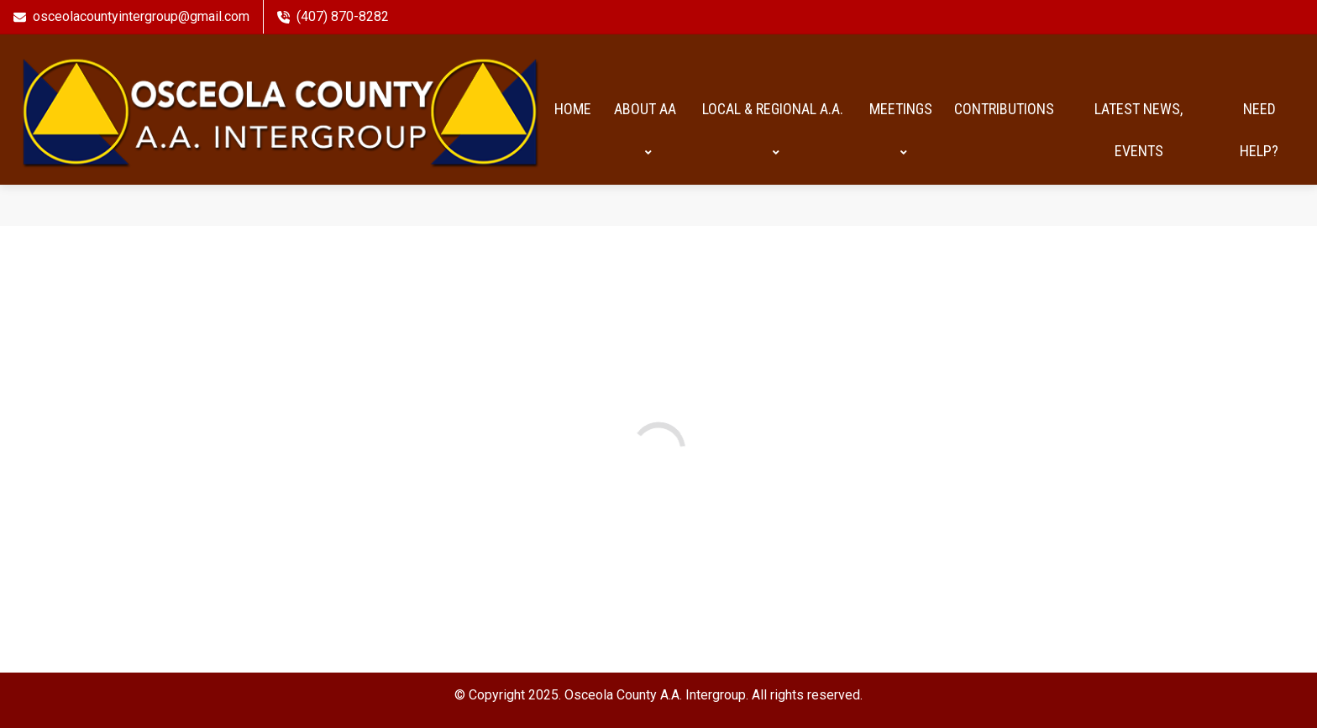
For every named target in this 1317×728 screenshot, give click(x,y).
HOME (572, 109)
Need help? (1259, 130)
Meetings (900, 130)
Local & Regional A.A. (772, 130)
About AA (645, 130)
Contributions (1004, 109)
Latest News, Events (1138, 130)
